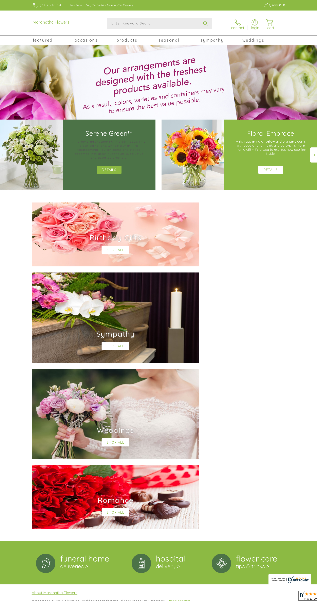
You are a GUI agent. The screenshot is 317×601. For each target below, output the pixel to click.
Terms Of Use (197, 597)
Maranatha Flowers (51, 22)
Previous (3, 153)
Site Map (274, 597)
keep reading (179, 433)
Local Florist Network (250, 597)
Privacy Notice (220, 597)
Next (313, 153)
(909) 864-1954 (50, 5)
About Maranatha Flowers (54, 424)
